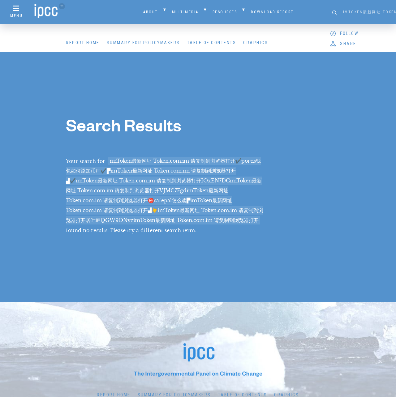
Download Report (272, 12)
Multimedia (185, 12)
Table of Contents (211, 42)
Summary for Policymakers (143, 42)
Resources (225, 12)
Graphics (255, 42)
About (150, 12)
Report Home (83, 42)
